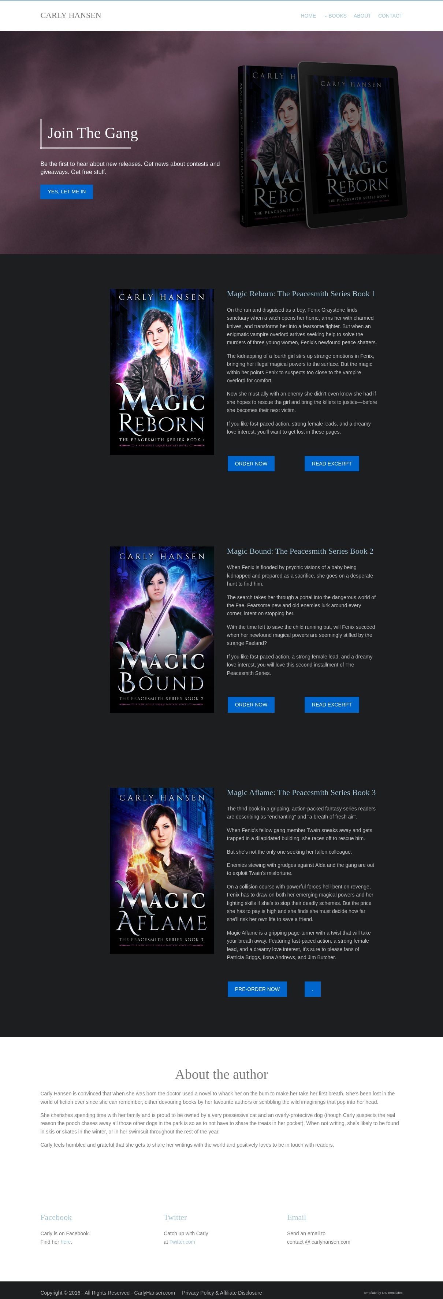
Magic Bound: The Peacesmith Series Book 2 (301, 550)
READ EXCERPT (334, 465)
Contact (388, 15)
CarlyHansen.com (156, 1287)
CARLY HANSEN (72, 15)
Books (336, 15)
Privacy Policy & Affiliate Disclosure (224, 1287)
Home (306, 15)
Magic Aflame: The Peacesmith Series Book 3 (302, 789)
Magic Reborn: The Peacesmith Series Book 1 (302, 295)
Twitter (177, 1212)
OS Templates (390, 1287)
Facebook (58, 1212)
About (360, 15)
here (68, 1237)
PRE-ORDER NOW (259, 986)
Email (298, 1212)
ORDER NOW (253, 465)
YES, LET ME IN (69, 193)
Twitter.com (184, 1237)
